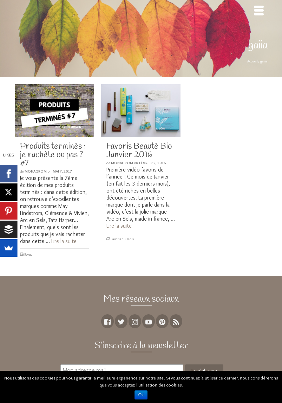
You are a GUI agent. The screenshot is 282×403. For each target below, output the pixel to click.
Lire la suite (64, 241)
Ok (141, 394)
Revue (28, 254)
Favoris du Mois (122, 239)
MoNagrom (36, 171)
